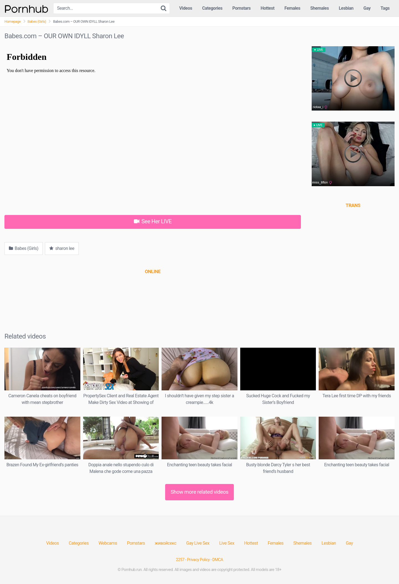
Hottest (267, 8)
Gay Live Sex (197, 543)
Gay (366, 8)
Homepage (12, 21)
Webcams (107, 543)
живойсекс (165, 543)
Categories (212, 8)
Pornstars (241, 8)
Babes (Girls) (37, 21)
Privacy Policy (198, 559)
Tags (385, 8)
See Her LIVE (153, 221)
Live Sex (226, 543)
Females (292, 8)
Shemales (319, 8)
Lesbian (346, 8)
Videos (185, 8)
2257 (180, 559)
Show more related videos (200, 492)
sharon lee (61, 248)
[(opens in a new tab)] (152, 271)
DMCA (217, 559)
